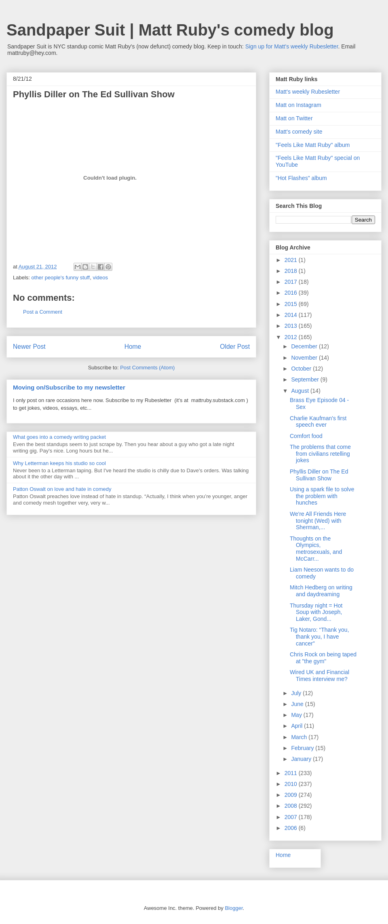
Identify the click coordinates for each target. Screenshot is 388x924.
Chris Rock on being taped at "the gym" (323, 657)
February (303, 748)
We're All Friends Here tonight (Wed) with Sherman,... (318, 521)
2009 (292, 795)
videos (100, 277)
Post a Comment (42, 312)
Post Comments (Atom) (147, 368)
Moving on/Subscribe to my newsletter (69, 387)
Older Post (235, 346)
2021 (292, 260)
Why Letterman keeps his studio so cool (59, 463)
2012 (292, 337)
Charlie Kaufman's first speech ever (318, 421)
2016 (292, 292)
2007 (292, 817)
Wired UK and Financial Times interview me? (319, 675)
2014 (292, 315)
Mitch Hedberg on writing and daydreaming (321, 590)
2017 (292, 282)
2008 (292, 805)
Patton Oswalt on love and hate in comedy (62, 489)
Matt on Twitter (294, 118)
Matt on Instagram (298, 105)
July (297, 693)
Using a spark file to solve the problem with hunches (322, 496)
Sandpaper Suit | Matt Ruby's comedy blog (170, 30)
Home (132, 346)
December (304, 346)
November (304, 357)
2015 (292, 304)
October (302, 368)
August (300, 391)
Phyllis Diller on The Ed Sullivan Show (319, 475)
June (298, 704)
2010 (292, 784)
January (302, 759)
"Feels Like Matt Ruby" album (313, 145)
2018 (292, 271)
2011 (292, 773)
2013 (292, 326)
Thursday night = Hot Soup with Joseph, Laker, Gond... (316, 612)
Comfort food (306, 436)
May (297, 715)
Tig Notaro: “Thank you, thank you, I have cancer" (319, 636)
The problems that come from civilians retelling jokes (320, 454)
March (299, 737)
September (305, 379)
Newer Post (29, 346)
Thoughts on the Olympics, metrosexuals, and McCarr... (316, 548)
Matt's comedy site (299, 131)
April (297, 726)
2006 (292, 828)
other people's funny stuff (61, 277)
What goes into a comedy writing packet (59, 437)
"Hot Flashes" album (301, 178)
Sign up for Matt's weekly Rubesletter (291, 46)
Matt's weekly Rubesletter (308, 91)
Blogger (233, 908)
